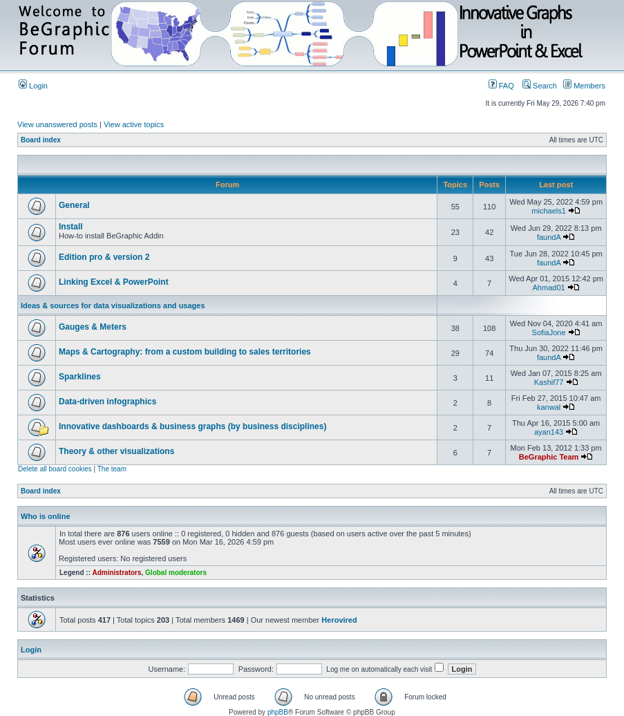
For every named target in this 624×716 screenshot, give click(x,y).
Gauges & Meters (92, 327)
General (74, 205)
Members (584, 86)
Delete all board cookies (55, 469)
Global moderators (176, 572)
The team (111, 469)
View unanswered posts (57, 124)
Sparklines (80, 376)
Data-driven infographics (107, 401)
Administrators (116, 572)
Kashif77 (549, 382)
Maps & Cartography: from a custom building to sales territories (185, 352)
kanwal (548, 407)
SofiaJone (549, 332)
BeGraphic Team (549, 457)
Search (539, 86)
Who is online (45, 516)
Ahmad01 (549, 287)
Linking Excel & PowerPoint (114, 282)
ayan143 (548, 432)
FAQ (501, 86)
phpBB (277, 712)
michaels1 (548, 211)
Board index (41, 140)
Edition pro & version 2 (104, 257)
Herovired (339, 620)
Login (33, 86)
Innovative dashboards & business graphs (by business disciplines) (192, 426)
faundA (548, 237)
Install (71, 227)
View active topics (134, 124)
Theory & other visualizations (116, 451)
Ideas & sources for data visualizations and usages (113, 305)
